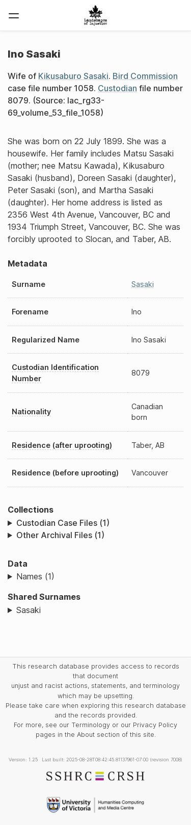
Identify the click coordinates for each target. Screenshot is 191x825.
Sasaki (142, 284)
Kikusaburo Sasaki (73, 76)
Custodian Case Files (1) (63, 523)
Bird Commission (145, 76)
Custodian (117, 88)
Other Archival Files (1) (60, 535)
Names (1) (35, 576)
